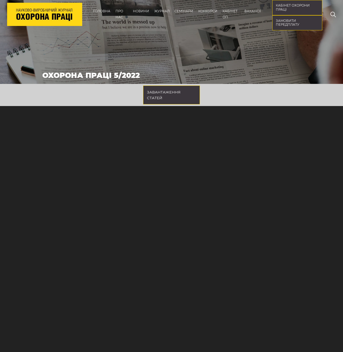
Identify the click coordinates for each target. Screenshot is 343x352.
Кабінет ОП (230, 14)
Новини (141, 11)
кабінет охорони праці (293, 7)
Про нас (119, 14)
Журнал (162, 11)
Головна (101, 11)
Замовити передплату (287, 23)
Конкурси (207, 11)
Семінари (184, 11)
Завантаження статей (164, 95)
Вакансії (252, 11)
